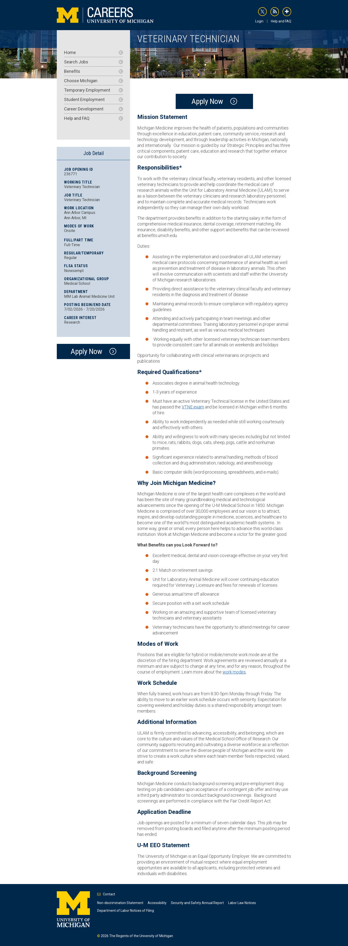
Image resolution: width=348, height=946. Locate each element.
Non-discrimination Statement (120, 903)
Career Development (93, 108)
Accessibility (157, 903)
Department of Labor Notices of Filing (125, 910)
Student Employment (93, 99)
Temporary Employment (93, 90)
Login (259, 21)
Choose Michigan (93, 80)
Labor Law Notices (242, 903)
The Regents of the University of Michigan (141, 936)
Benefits (93, 71)
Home (93, 52)
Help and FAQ (281, 21)
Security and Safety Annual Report (197, 903)
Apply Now (207, 101)
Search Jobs (93, 61)
